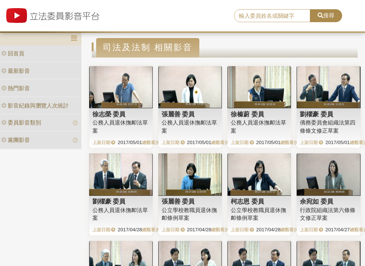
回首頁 (12, 53)
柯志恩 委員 (247, 201)
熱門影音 (15, 88)
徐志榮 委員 (109, 114)
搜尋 (326, 15)
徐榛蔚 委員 (247, 114)
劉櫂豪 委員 (316, 114)
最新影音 (15, 71)
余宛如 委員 (316, 201)
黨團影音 (15, 140)
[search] (272, 16)
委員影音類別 (21, 122)
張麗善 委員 (178, 114)
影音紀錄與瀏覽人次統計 (35, 105)
